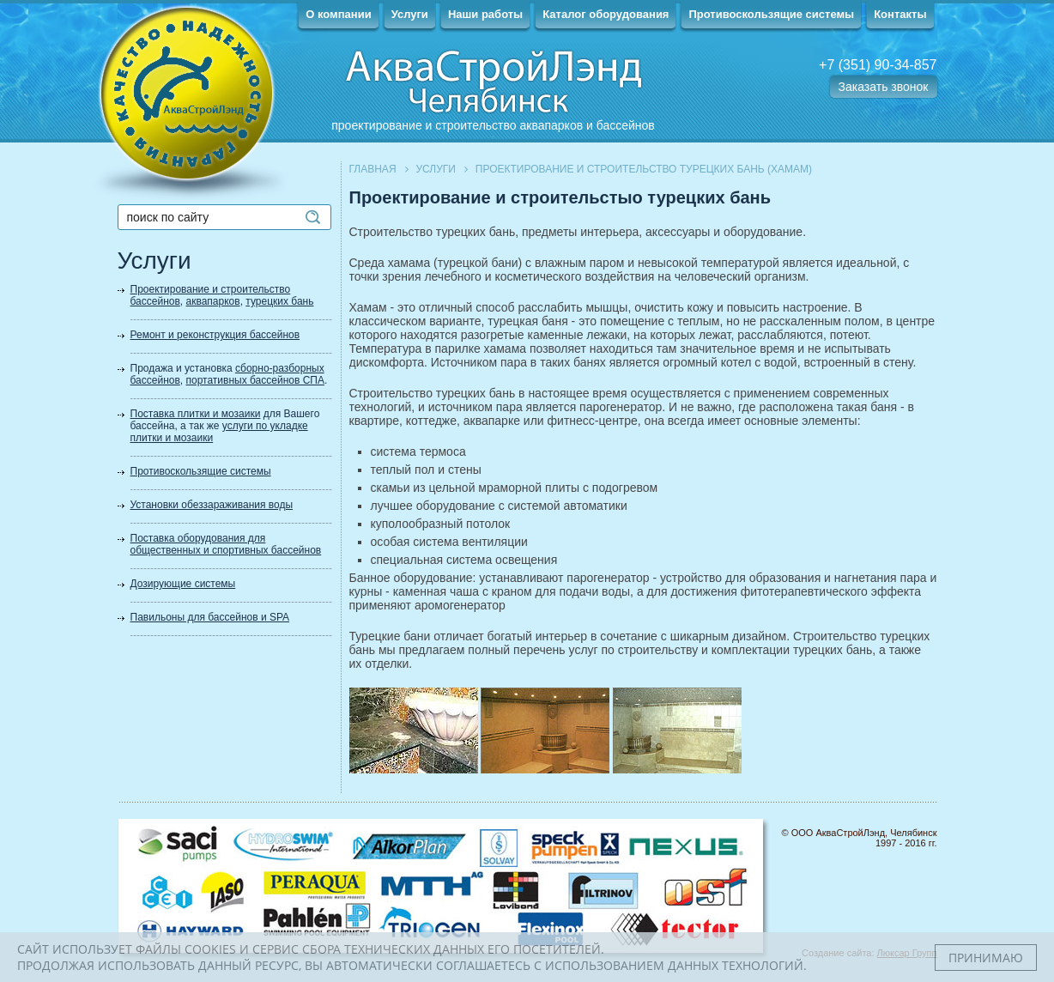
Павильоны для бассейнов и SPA (210, 617)
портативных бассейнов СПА (255, 380)
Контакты (900, 14)
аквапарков (213, 301)
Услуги (409, 14)
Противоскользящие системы (771, 14)
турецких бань (279, 301)
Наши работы (485, 14)
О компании (338, 14)
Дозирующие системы (183, 584)
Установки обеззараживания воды (212, 505)
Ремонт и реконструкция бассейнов (215, 335)
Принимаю (985, 957)
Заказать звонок (884, 87)
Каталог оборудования (605, 14)
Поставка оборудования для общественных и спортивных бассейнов (226, 544)
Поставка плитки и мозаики (195, 414)
